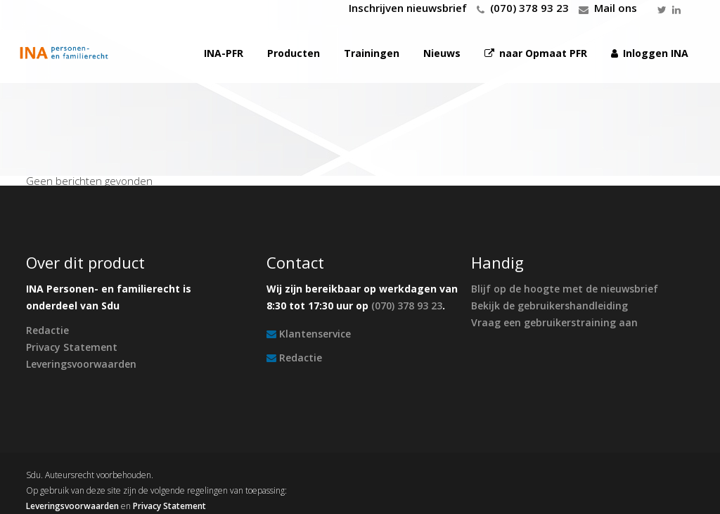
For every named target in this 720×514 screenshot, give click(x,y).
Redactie (47, 330)
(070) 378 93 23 (529, 8)
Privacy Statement (71, 347)
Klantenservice (315, 333)
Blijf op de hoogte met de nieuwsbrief (564, 288)
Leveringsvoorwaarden (81, 364)
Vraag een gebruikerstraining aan (554, 322)
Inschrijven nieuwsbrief (408, 8)
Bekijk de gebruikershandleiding (549, 305)
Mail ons (615, 8)
